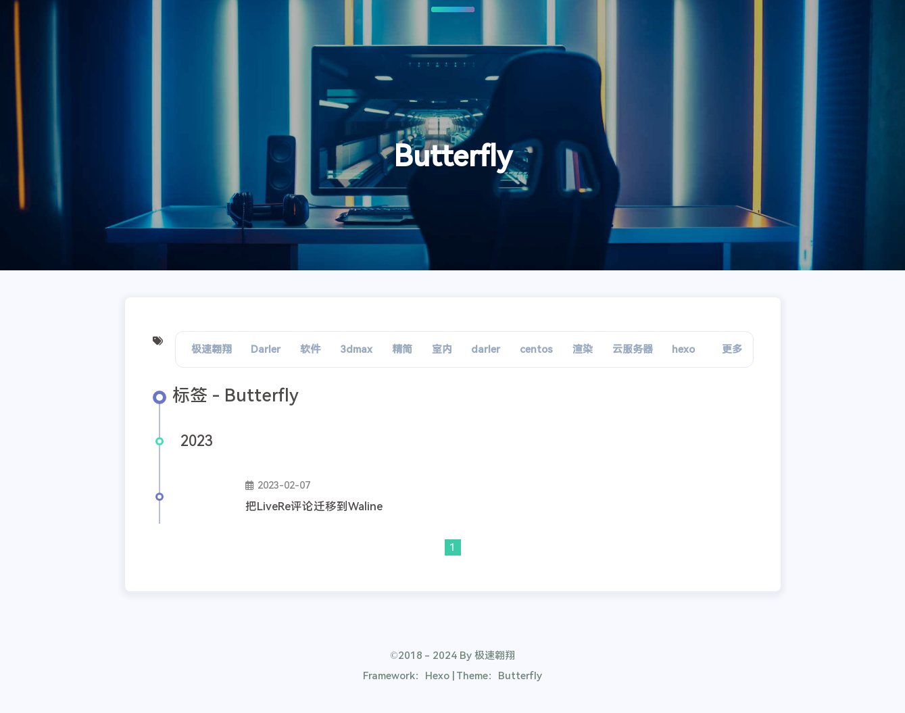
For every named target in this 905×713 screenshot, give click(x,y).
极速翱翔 (211, 349)
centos (536, 349)
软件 (310, 349)
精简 (402, 349)
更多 (732, 349)
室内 (442, 349)
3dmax (356, 349)
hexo (683, 349)
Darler (265, 349)
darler (485, 349)
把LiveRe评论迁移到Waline (314, 506)
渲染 (582, 349)
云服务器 (632, 349)
